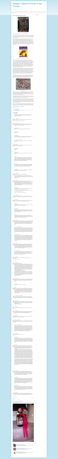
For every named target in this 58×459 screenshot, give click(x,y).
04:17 (14, 178)
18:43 (14, 293)
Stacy (15, 180)
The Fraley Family (16, 250)
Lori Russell (15, 118)
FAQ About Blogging (26, 11)
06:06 (14, 197)
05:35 (14, 193)
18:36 (14, 383)
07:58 (14, 133)
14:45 (14, 285)
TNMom (15, 113)
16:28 (14, 232)
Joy (14, 156)
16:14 (14, 161)
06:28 (14, 308)
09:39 (14, 212)
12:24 (14, 368)
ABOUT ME (16, 11)
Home (13, 11)
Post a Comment (15, 396)
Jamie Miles (15, 173)
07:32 (14, 116)
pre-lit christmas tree (22, 110)
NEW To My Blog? (20, 11)
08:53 (14, 146)
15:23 (14, 395)
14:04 (14, 331)
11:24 (14, 154)
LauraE (15, 370)
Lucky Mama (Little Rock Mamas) (17, 295)
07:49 (14, 129)
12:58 (14, 248)
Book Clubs (31, 11)
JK (14, 287)
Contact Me (34, 11)
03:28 (14, 171)
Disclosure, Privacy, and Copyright (41, 11)
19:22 (14, 298)
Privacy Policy (13, 12)
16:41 (14, 335)
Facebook (16, 107)
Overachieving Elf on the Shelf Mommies (20, 444)
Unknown (15, 262)
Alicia (15, 163)
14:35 (14, 390)
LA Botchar (15, 300)
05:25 (14, 260)
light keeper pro (18, 110)
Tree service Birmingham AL (17, 259)
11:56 (14, 375)
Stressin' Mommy (16, 234)
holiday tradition (15, 110)
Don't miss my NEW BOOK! (20, 106)
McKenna (15, 199)
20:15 (14, 313)
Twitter (19, 107)
